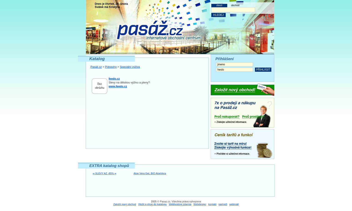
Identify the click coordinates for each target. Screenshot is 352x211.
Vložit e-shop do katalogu (152, 204)
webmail (234, 204)
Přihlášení (224, 59)
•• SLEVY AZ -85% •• (104, 173)
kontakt (212, 204)
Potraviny (111, 67)
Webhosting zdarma (180, 204)
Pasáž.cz (96, 67)
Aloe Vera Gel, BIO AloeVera (150, 173)
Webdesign (199, 204)
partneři (223, 204)
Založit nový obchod (124, 204)
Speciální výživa (130, 67)
